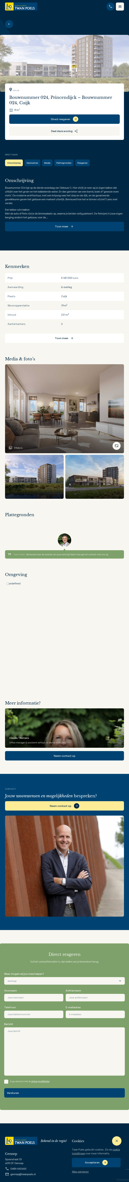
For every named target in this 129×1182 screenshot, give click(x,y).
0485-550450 (15, 1169)
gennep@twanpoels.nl (20, 1174)
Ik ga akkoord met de (30, 1081)
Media (47, 163)
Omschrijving (14, 163)
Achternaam (73, 990)
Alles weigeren (80, 1171)
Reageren (82, 163)
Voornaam (10, 990)
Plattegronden (63, 163)
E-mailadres (73, 1007)
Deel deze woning (64, 131)
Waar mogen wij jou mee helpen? (24, 973)
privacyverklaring (40, 1081)
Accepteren (92, 1162)
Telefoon (10, 1007)
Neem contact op (64, 755)
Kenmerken (32, 163)
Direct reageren (60, 119)
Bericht (8, 1024)
